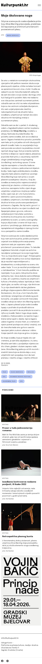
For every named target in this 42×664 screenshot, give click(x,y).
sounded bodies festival (20, 376)
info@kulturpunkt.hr (10, 638)
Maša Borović (13, 35)
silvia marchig (17, 372)
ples (4, 372)
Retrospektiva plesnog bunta (17, 537)
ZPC (21, 381)
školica (31, 372)
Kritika (5, 424)
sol (4, 376)
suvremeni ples (9, 381)
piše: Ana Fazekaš (8, 499)
